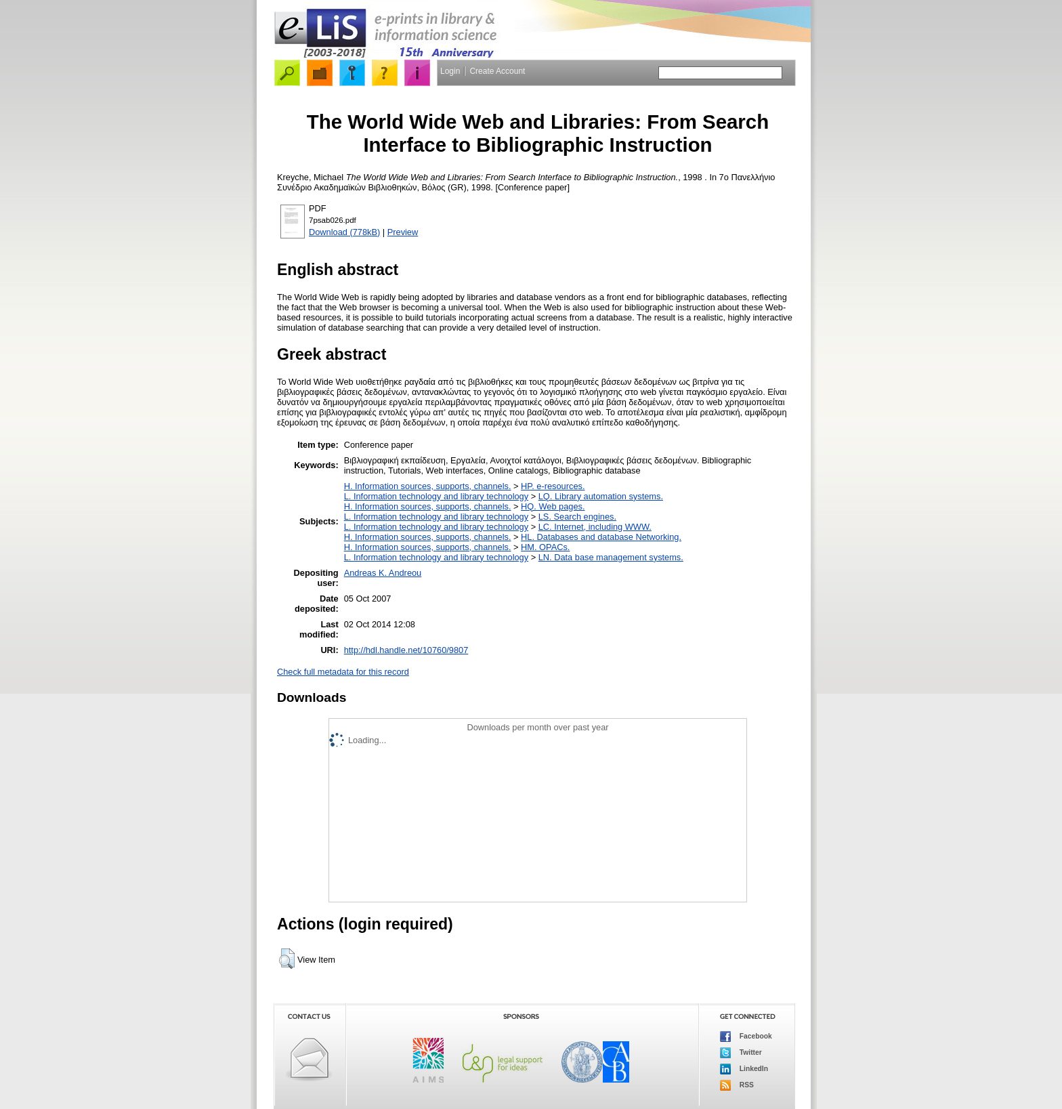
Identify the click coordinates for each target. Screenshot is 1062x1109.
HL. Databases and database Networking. (601, 537)
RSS (737, 1085)
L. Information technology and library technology (436, 496)
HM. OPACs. (545, 547)
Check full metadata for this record (343, 672)
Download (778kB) (344, 232)
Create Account (497, 71)
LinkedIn (744, 1069)
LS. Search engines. (577, 516)
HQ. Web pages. (553, 506)
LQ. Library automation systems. (600, 496)
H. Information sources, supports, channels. (427, 486)
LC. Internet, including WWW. (595, 527)
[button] (287, 958)
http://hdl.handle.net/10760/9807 (406, 650)
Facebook (746, 1036)
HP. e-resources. (553, 486)
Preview (403, 232)
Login (450, 71)
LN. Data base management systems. (610, 557)
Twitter (741, 1052)
